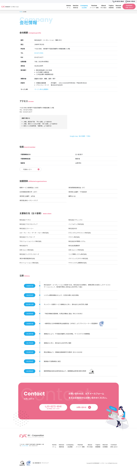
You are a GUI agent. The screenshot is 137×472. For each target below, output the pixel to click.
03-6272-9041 (118, 1)
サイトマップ (45, 463)
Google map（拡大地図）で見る (80, 136)
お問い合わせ (84, 408)
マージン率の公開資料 (41, 89)
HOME (21, 11)
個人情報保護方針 (37, 463)
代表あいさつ (31, 170)
